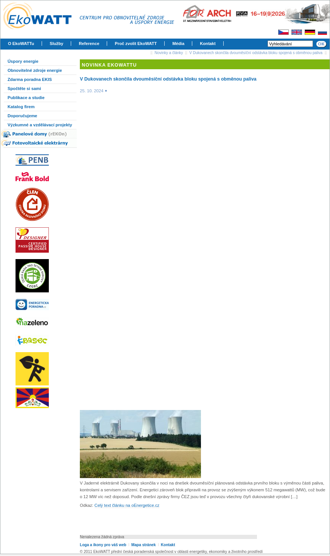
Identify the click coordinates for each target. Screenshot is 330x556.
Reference (89, 43)
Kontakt (208, 43)
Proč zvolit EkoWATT (136, 43)
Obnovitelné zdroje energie (35, 70)
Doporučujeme (22, 115)
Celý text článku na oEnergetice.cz (127, 505)
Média (178, 43)
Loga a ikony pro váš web (103, 545)
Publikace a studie (26, 97)
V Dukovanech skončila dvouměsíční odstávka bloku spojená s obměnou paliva (255, 53)
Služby (56, 43)
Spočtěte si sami (24, 88)
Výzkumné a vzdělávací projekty (40, 125)
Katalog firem (21, 106)
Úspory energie (23, 61)
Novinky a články (169, 53)
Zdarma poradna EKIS (30, 79)
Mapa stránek (143, 545)
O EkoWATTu (21, 43)
